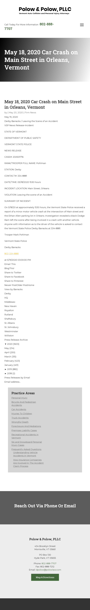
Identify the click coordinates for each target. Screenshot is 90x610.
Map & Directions (45, 577)
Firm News (30, 112)
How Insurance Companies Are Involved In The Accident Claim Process (28, 463)
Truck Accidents (20, 418)
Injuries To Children (21, 413)
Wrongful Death (19, 422)
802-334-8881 (11, 253)
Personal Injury (19, 398)
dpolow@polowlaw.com (48, 570)
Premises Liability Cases (24, 430)
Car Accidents (18, 409)
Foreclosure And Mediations (26, 426)
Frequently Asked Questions (26, 449)
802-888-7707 (49, 563)
